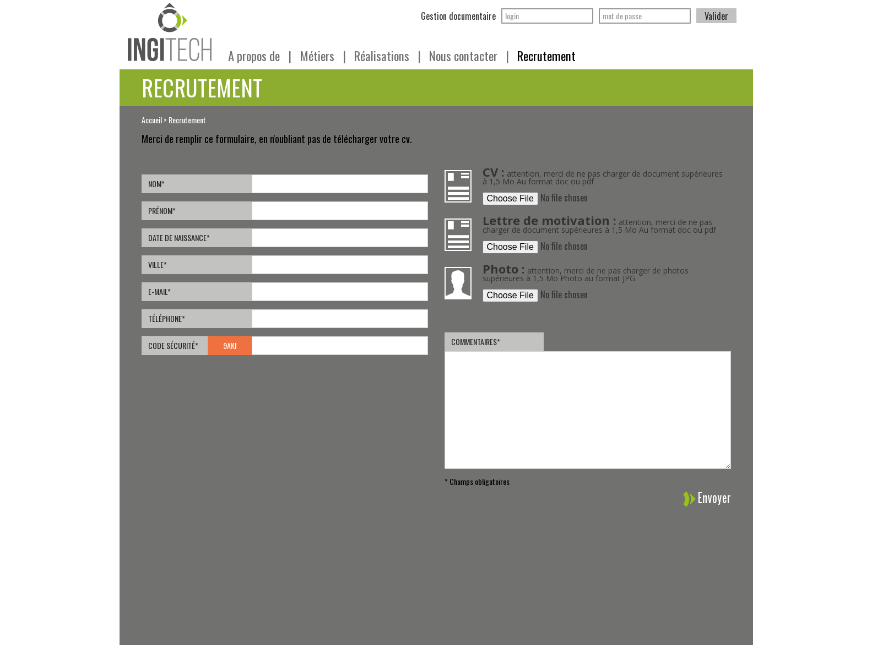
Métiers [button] (323, 55)
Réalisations (387, 55)
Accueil (152, 119)
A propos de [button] (259, 55)
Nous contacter (469, 55)
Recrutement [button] (546, 55)
